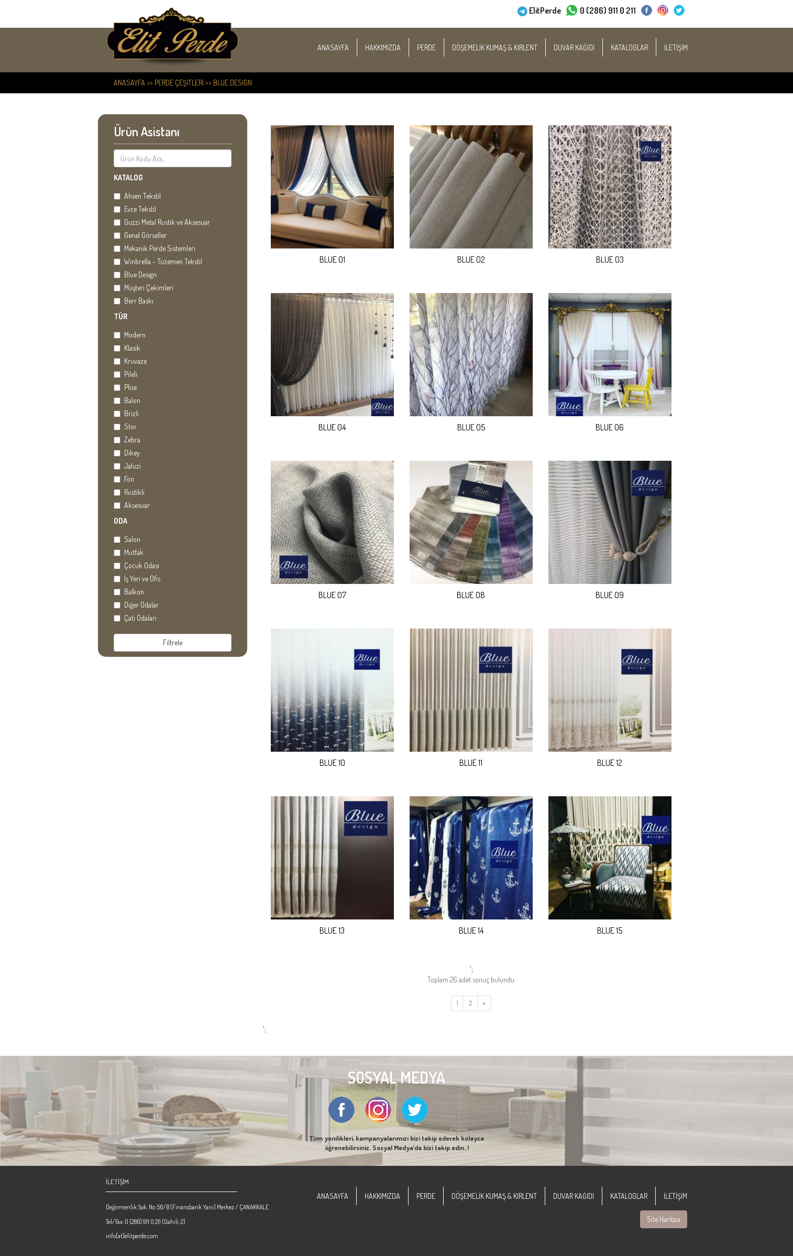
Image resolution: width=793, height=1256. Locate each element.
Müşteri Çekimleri (143, 287)
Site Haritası (663, 1219)
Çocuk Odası (136, 565)
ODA (120, 520)
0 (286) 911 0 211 (608, 9)
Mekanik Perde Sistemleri (154, 248)
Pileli (125, 374)
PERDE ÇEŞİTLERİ (179, 82)
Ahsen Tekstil (137, 195)
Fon (124, 478)
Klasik (127, 347)
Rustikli (129, 492)
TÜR (120, 316)
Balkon (129, 591)
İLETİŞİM (689, 47)
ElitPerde (545, 9)
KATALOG (128, 177)
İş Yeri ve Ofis (137, 578)
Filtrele (172, 642)
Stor (125, 426)
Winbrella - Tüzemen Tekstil (158, 261)
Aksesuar (132, 505)
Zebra (127, 439)
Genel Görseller (140, 235)
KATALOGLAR (642, 47)
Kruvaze (130, 360)
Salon (127, 539)
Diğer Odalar (136, 604)
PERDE (439, 47)
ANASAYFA (346, 47)
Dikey (127, 452)
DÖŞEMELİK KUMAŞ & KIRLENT (507, 47)
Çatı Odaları (135, 617)
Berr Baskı (133, 300)
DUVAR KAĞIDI (587, 47)
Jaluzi (127, 465)
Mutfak (129, 552)
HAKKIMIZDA (396, 47)
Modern (130, 334)
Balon (127, 400)
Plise (125, 387)
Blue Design (232, 82)
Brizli (126, 413)
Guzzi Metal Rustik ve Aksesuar (162, 222)
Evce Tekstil (135, 208)
